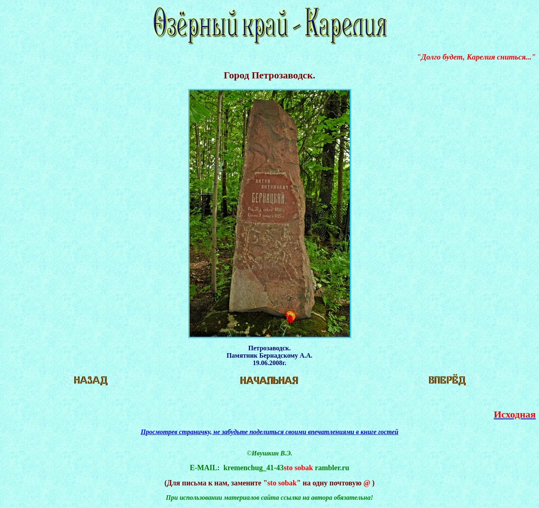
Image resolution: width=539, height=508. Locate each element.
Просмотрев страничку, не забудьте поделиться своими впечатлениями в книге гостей (270, 431)
